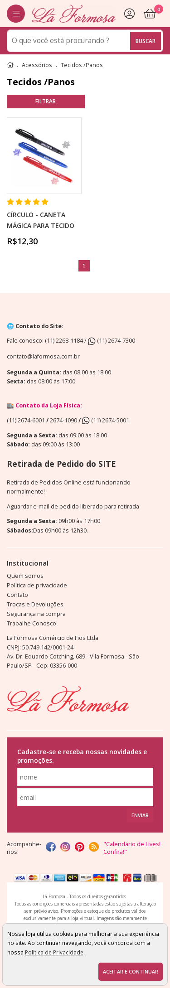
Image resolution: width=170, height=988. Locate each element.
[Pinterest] (80, 848)
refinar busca (46, 101)
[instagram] (65, 848)
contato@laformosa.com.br (43, 356)
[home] (74, 14)
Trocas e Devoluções (35, 604)
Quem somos (25, 576)
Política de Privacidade (54, 952)
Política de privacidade (37, 585)
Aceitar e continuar (130, 972)
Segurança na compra (36, 614)
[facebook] (51, 848)
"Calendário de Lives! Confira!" (131, 848)
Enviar (140, 815)
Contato (17, 595)
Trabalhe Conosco (31, 623)
